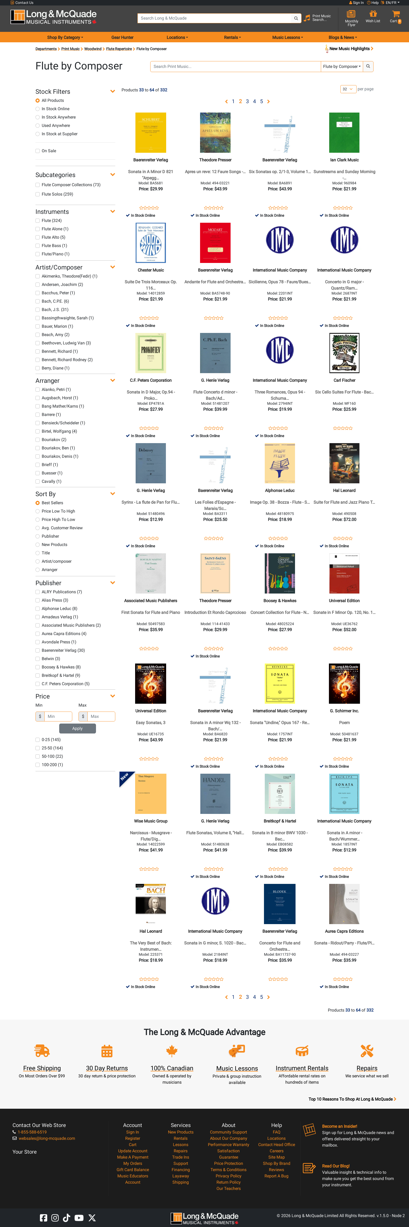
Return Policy (228, 1182)
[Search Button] (296, 18)
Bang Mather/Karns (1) (59, 406)
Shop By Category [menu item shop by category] (63, 37)
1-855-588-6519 (30, 1132)
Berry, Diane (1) (52, 368)
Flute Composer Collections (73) (68, 184)
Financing (181, 1169)
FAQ (276, 1132)
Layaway (180, 1175)
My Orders (132, 1163)
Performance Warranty (228, 1144)
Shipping (180, 1182)
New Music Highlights (349, 49)
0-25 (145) (48, 739)
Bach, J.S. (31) (52, 309)
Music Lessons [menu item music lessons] (286, 37)
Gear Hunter (122, 37)
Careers (277, 1150)
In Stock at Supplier (56, 133)
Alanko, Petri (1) (53, 389)
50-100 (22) (49, 756)
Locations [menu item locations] (176, 37)
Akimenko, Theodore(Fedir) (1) (66, 276)
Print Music (70, 49)
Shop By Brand (276, 1163)
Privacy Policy (229, 1175)
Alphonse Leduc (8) (56, 608)
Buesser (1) (49, 473)
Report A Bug (276, 1175)
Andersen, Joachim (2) (59, 284)
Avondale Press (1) (55, 641)
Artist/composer (53, 561)
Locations (276, 1138)
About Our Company (228, 1138)
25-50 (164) (49, 747)
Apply (77, 728)
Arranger (46, 569)
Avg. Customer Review (59, 527)
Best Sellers (49, 502)
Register (132, 1138)
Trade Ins (180, 1157)
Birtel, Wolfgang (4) (56, 431)
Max (83, 705)
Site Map (276, 1157)
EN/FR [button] (388, 3)
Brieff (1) (46, 464)
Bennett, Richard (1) (56, 351)
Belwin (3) (47, 658)
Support (180, 1163)
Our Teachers (228, 1188)
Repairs (181, 1150)
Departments (46, 49)
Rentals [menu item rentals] (231, 37)
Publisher (47, 536)
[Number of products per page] (348, 89)
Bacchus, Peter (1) (55, 292)
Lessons (180, 1144)
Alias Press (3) (51, 600)
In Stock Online (52, 108)
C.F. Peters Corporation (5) (62, 683)
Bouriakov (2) (51, 439)
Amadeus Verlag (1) (56, 616)
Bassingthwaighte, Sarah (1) (64, 317)
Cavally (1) (48, 481)
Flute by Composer (340, 66)
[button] (394, 19)
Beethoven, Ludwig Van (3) (63, 342)
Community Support (228, 1132)
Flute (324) (48, 220)
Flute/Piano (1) (52, 253)
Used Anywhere (52, 125)
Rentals (181, 1138)
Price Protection (228, 1163)
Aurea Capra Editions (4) (61, 633)
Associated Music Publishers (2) (68, 625)
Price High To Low (55, 519)
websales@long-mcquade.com (44, 1138)
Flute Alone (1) (52, 228)
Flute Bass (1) (51, 245)
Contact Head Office (276, 1144)
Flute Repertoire (119, 49)
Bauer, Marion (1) (54, 326)
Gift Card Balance (133, 1169)
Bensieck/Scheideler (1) (60, 422)
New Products (51, 544)
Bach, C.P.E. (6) (52, 301)
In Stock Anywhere (55, 117)
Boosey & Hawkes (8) (58, 667)
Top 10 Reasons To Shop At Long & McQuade (352, 1099)
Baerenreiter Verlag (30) (60, 650)
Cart (132, 1144)
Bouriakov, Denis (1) (57, 456)
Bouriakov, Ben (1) (55, 447)
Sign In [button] (356, 3)
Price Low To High (55, 511)
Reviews (276, 1169)
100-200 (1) (49, 764)
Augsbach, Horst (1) (56, 397)
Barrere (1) (48, 414)
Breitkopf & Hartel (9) (57, 675)
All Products (49, 100)
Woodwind (92, 49)
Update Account (132, 1150)
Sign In (132, 1132)
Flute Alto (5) (50, 237)
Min (39, 705)
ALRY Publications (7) (58, 591)
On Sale (45, 150)
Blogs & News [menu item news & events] (341, 37)
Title (42, 552)
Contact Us (21, 3)
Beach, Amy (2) (52, 334)
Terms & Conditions (228, 1169)
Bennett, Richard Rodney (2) (64, 359)
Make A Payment (132, 1157)
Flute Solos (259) (54, 194)
